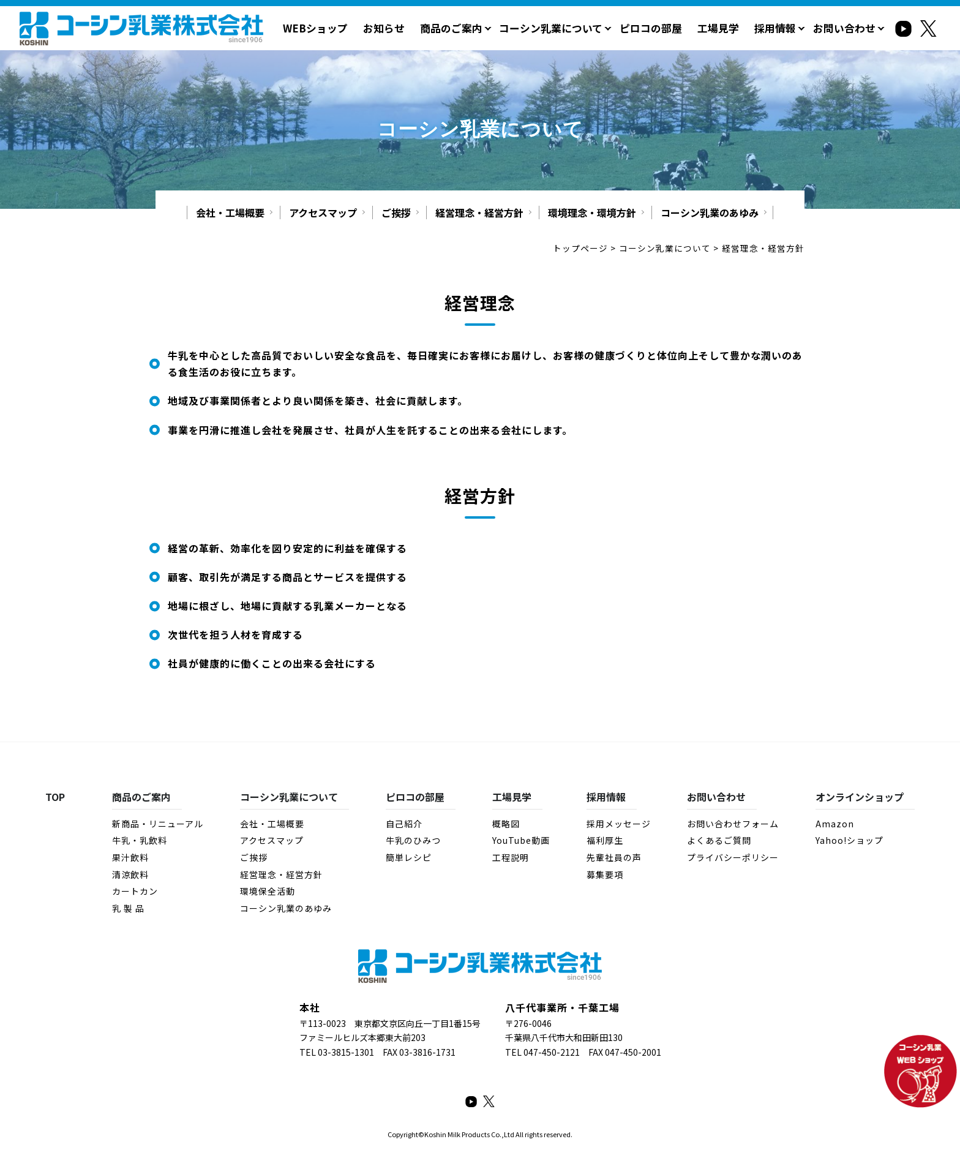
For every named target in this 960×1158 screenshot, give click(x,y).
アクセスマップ (323, 212)
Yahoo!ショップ (849, 840)
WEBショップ (341, 27)
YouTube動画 (521, 840)
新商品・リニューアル (157, 823)
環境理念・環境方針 (592, 212)
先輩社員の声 (614, 857)
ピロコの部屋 (661, 27)
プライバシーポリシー (733, 857)
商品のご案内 (470, 27)
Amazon (835, 823)
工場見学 (725, 27)
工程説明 (510, 857)
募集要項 (605, 874)
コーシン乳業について (566, 27)
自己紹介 (404, 823)
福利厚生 (605, 840)
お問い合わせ (846, 27)
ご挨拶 (396, 212)
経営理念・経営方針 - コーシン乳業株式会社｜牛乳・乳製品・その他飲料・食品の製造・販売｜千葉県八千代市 (141, 28)
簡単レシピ (409, 857)
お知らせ (406, 27)
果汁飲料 (130, 857)
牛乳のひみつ (413, 840)
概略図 (506, 823)
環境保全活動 (267, 890)
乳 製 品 (128, 907)
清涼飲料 (130, 874)
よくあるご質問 (719, 840)
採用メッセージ (619, 823)
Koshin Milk (442, 1133)
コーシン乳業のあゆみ (710, 212)
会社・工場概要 (230, 212)
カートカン (135, 890)
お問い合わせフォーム (733, 823)
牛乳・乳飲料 (139, 840)
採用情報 (780, 27)
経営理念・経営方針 (479, 212)
